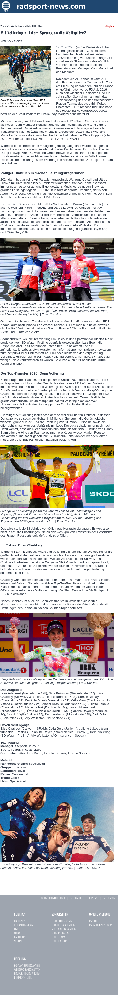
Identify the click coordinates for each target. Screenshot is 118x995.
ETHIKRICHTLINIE (23, 977)
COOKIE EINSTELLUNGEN (53, 898)
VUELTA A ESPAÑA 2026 (64, 929)
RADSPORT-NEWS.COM (100, 925)
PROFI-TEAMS (58, 937)
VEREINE (18, 941)
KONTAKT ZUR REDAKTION (27, 965)
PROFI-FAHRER (59, 941)
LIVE (16, 929)
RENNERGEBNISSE (61, 933)
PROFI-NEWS (20, 921)
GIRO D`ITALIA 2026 (62, 921)
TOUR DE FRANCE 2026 (63, 925)
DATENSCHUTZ (77, 898)
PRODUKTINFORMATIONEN (27, 973)
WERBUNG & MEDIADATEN (27, 969)
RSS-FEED (94, 921)
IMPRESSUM (109, 898)
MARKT (17, 933)
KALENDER (19, 937)
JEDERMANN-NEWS (23, 925)
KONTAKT (94, 898)
